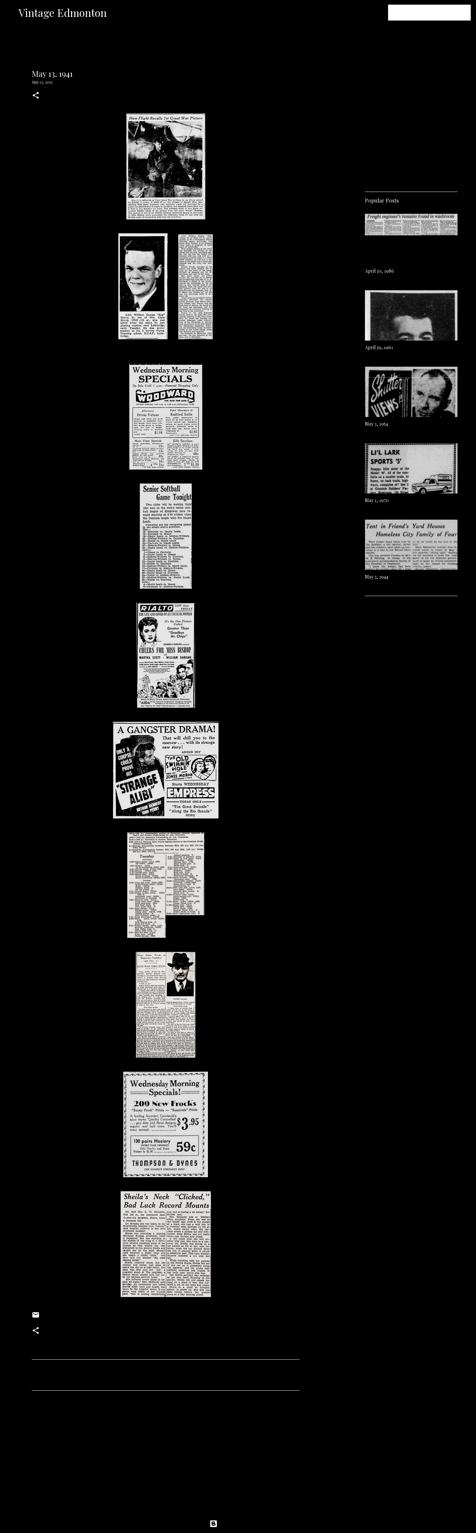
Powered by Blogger (238, 1524)
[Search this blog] (436, 13)
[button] (36, 95)
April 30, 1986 (379, 271)
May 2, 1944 (376, 577)
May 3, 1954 (376, 424)
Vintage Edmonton (63, 12)
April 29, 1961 (379, 347)
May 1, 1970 (377, 500)
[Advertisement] (166, 1457)
